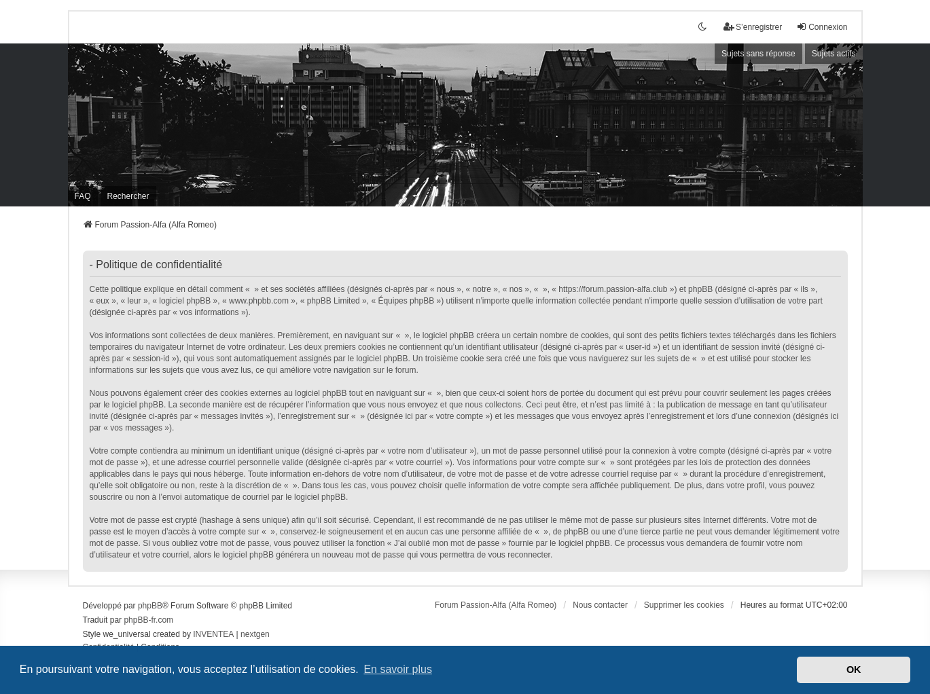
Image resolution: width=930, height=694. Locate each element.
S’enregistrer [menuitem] (752, 27)
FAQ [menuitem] (83, 196)
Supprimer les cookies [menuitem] (684, 605)
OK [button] (853, 669)
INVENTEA (213, 634)
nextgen (255, 634)
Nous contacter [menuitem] (600, 605)
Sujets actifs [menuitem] (834, 53)
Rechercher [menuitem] (128, 196)
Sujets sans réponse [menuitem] (758, 53)
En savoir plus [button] (397, 669)
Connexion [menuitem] (821, 27)
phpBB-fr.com (148, 620)
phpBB (150, 605)
